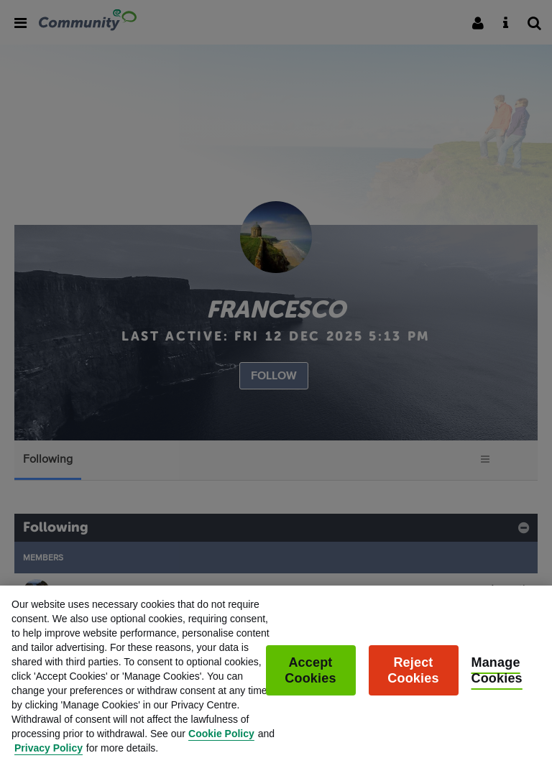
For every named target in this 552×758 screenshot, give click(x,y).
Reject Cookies (412, 677)
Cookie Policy (221, 740)
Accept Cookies (310, 677)
